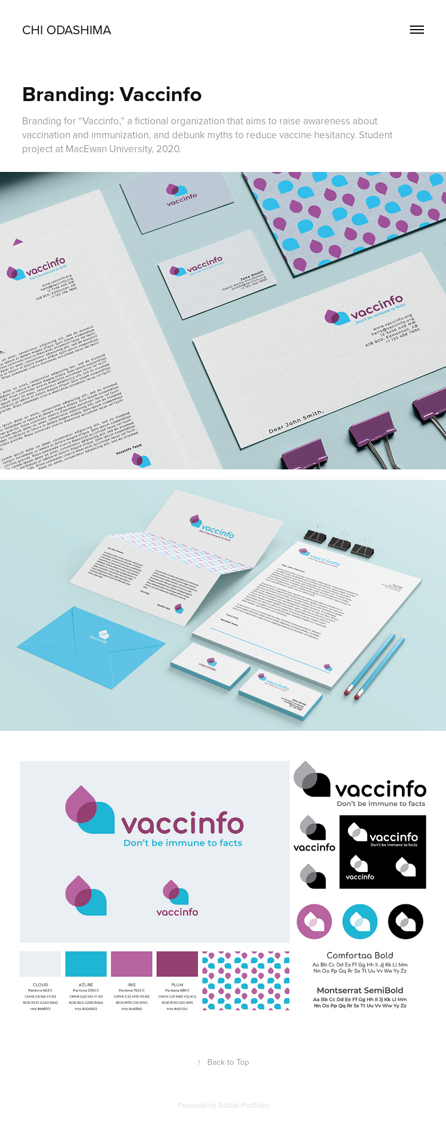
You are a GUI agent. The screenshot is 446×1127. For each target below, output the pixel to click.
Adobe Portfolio (243, 1105)
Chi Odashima (66, 29)
